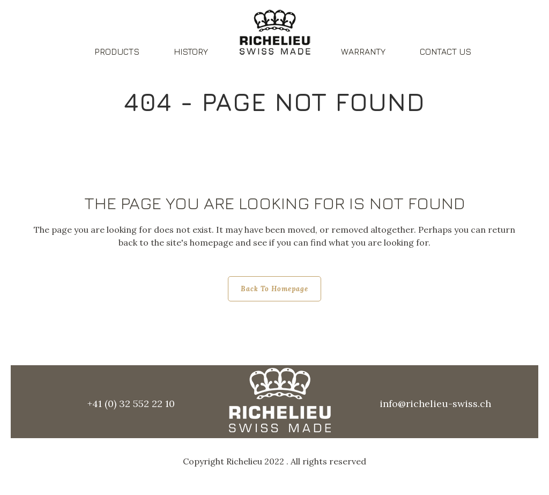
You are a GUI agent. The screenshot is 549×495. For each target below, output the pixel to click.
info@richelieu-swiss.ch (435, 403)
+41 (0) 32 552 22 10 (131, 403)
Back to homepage (274, 288)
